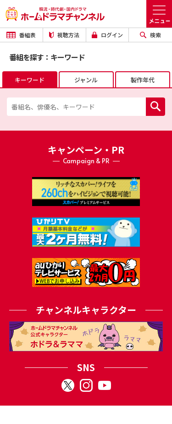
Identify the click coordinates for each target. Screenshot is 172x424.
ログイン (107, 35)
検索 (150, 35)
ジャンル (86, 79)
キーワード (29, 79)
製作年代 (143, 79)
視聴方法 (64, 35)
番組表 (21, 35)
